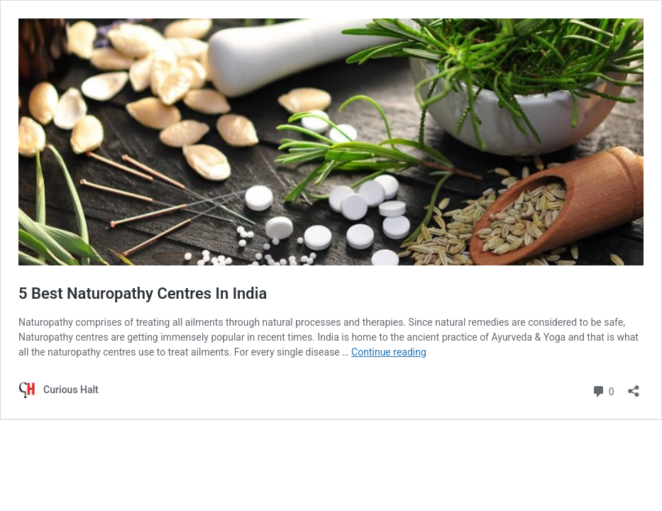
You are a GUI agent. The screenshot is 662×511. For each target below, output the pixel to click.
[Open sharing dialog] (634, 386)
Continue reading (388, 352)
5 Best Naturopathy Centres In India (142, 293)
